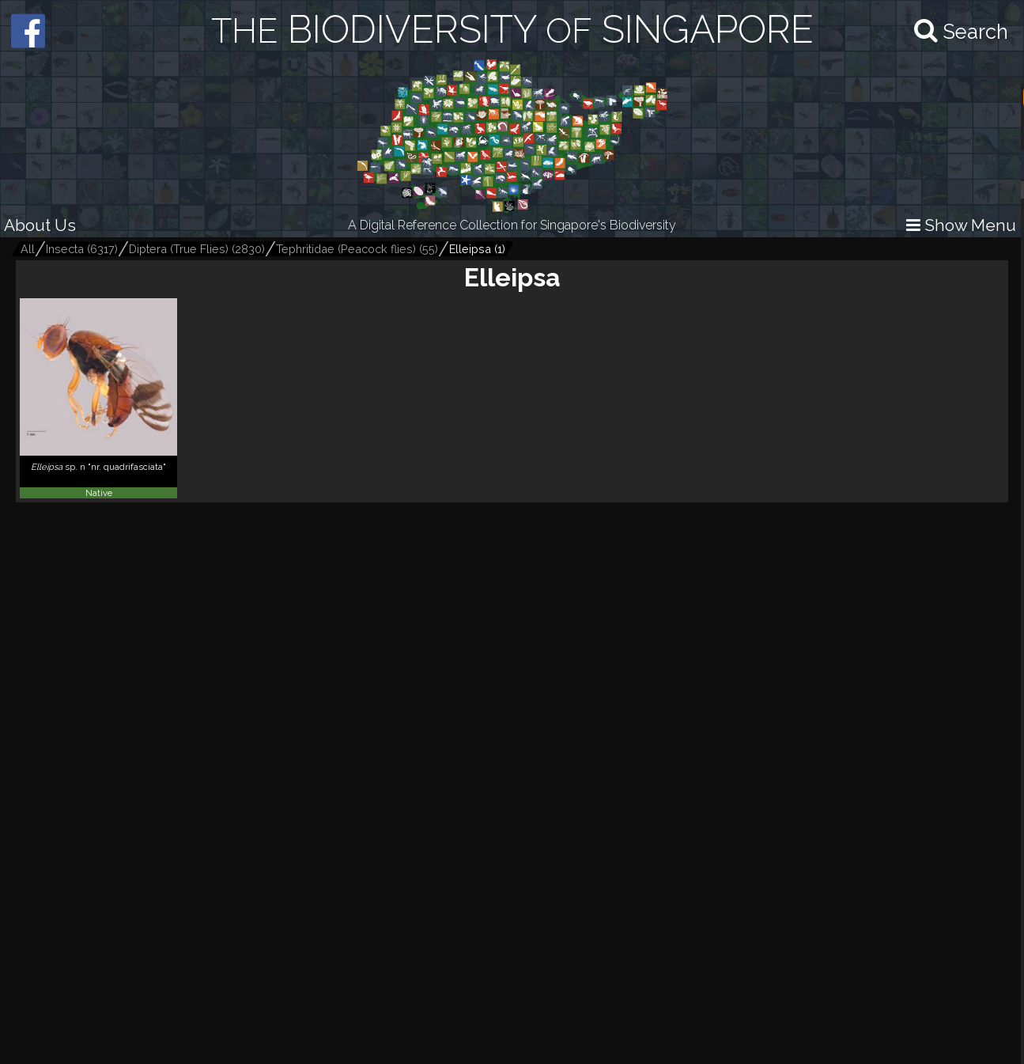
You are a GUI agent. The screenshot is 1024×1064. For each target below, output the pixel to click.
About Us (40, 225)
